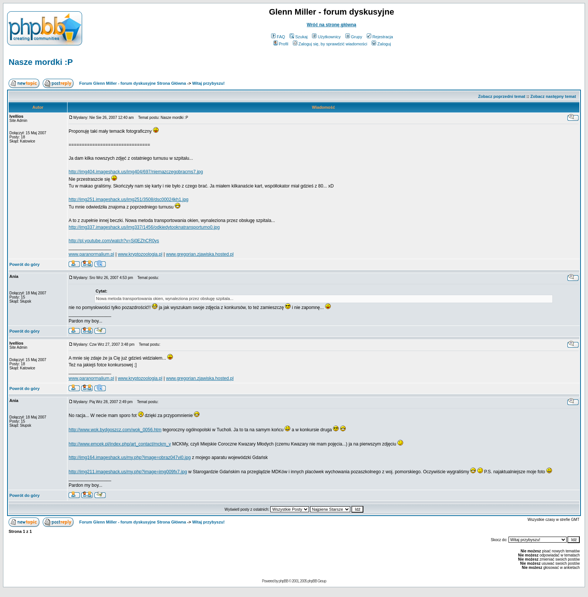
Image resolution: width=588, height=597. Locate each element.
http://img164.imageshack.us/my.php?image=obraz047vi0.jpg (130, 457)
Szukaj (299, 36)
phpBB (283, 581)
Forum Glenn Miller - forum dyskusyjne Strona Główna (132, 83)
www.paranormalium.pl (91, 254)
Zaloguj (381, 44)
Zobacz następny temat (553, 96)
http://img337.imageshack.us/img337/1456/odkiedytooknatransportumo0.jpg (144, 227)
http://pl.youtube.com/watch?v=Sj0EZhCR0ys (114, 240)
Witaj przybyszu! (208, 83)
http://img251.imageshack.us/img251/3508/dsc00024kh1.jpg (129, 199)
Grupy (353, 36)
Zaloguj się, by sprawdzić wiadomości (330, 44)
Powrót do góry (24, 264)
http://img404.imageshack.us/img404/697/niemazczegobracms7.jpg (136, 171)
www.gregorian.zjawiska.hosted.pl (200, 254)
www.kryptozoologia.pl (140, 254)
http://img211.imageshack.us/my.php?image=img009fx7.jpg (128, 471)
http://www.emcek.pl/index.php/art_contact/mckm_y (120, 444)
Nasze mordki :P (41, 62)
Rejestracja (380, 36)
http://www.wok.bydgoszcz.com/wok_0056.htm (115, 429)
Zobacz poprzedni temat (501, 96)
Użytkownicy (326, 36)
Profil (280, 44)
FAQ (278, 36)
